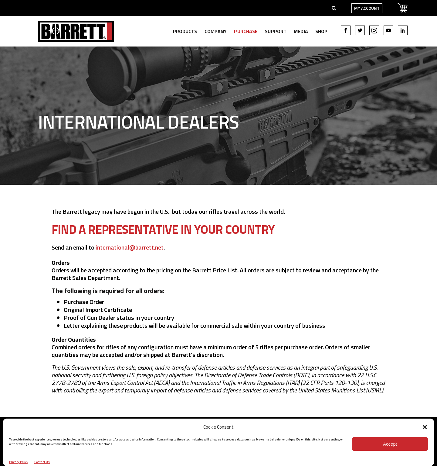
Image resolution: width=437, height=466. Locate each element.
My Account (358, 8)
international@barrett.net (130, 247)
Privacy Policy (18, 462)
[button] (425, 427)
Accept (390, 444)
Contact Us (42, 462)
